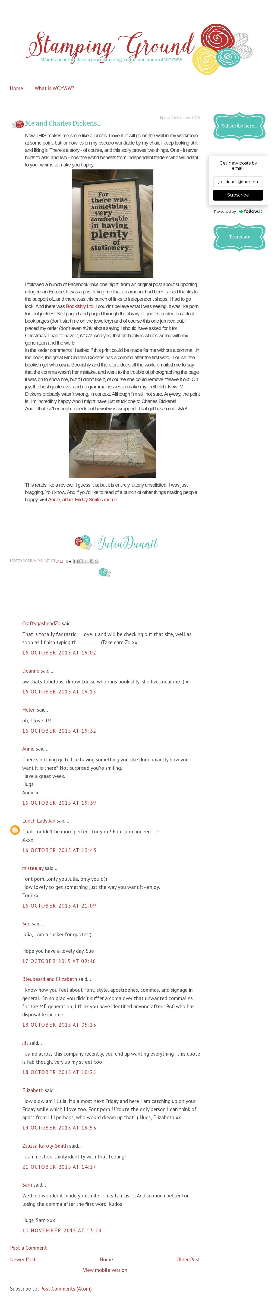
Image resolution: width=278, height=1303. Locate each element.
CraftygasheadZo (41, 623)
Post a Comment (28, 1248)
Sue (26, 923)
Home (16, 88)
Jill (25, 1043)
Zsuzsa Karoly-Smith (45, 1145)
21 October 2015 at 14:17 (59, 1167)
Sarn (27, 1184)
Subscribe (238, 195)
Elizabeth (32, 1090)
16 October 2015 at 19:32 (59, 731)
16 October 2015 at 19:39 (59, 803)
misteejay (32, 868)
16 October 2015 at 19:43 (59, 850)
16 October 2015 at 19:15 (59, 691)
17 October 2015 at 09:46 (59, 961)
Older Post (188, 1259)
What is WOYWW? (54, 88)
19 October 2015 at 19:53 (59, 1127)
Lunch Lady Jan (38, 820)
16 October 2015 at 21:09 (59, 905)
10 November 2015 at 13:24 (62, 1230)
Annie (28, 748)
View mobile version (105, 1270)
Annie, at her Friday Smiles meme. (83, 499)
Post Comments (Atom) (66, 1288)
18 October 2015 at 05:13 (59, 1025)
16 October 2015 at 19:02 (59, 652)
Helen (29, 709)
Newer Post (23, 1259)
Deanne (30, 670)
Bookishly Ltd (79, 306)
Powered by (238, 211)
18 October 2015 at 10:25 (59, 1072)
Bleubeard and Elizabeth (49, 979)
